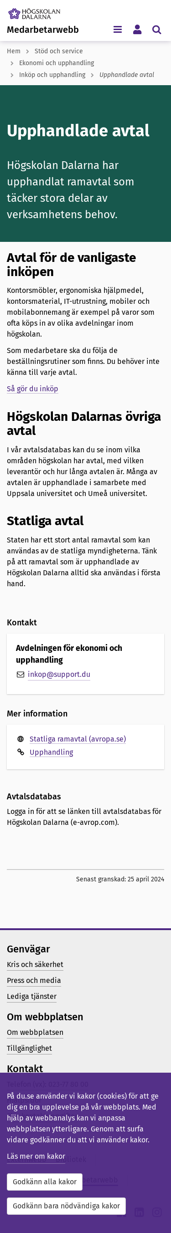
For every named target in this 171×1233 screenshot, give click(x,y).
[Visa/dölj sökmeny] (156, 28)
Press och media (34, 980)
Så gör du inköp (32, 388)
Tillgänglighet (29, 1048)
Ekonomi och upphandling (56, 63)
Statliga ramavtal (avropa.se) (78, 739)
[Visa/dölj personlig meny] (137, 28)
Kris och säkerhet (35, 964)
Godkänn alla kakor (45, 1181)
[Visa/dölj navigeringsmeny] (117, 28)
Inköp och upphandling (52, 75)
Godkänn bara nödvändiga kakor (66, 1206)
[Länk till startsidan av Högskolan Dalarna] (40, 11)
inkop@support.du (59, 674)
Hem (14, 51)
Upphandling (51, 752)
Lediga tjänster (32, 996)
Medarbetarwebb (43, 29)
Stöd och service (59, 51)
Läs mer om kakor (36, 1156)
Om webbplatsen (35, 1032)
